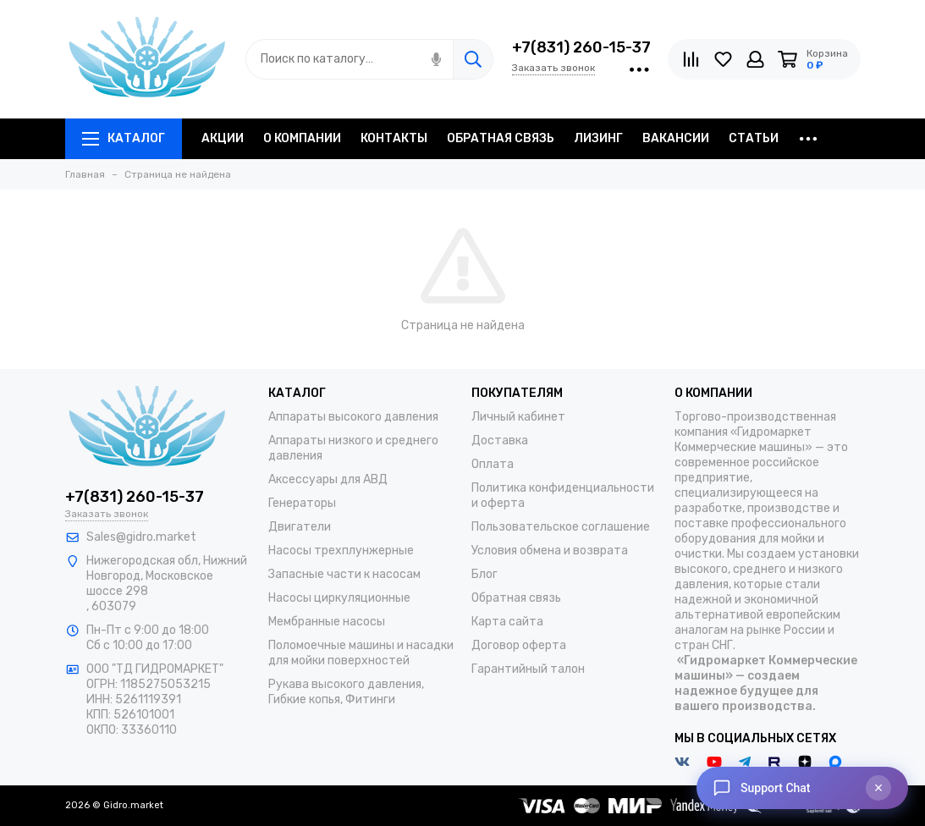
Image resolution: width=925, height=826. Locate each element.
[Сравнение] (691, 59)
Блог (484, 574)
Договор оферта (518, 645)
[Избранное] (723, 59)
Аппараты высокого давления (353, 417)
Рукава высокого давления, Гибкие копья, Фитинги (346, 692)
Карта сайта (507, 621)
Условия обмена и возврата (549, 550)
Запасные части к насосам (344, 574)
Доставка (499, 440)
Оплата (492, 464)
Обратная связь (516, 598)
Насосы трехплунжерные (341, 550)
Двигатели (299, 527)
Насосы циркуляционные (339, 598)
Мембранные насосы (326, 621)
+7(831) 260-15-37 (581, 47)
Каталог (123, 138)
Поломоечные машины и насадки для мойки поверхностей (361, 653)
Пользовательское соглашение (560, 527)
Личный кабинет (518, 417)
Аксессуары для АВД (328, 479)
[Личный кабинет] (755, 59)
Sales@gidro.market (141, 537)
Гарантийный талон (528, 669)
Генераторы (302, 503)
